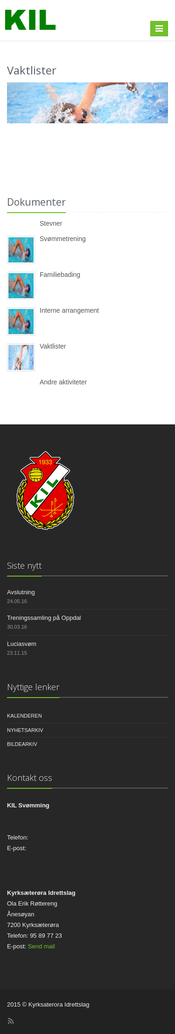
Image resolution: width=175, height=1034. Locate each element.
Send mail (41, 946)
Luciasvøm (21, 643)
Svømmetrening (63, 238)
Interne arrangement (69, 310)
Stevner (51, 223)
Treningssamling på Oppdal (44, 617)
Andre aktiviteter (63, 382)
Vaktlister (53, 346)
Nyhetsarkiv (25, 730)
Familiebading (60, 274)
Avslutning (21, 592)
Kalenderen (24, 715)
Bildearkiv (22, 744)
